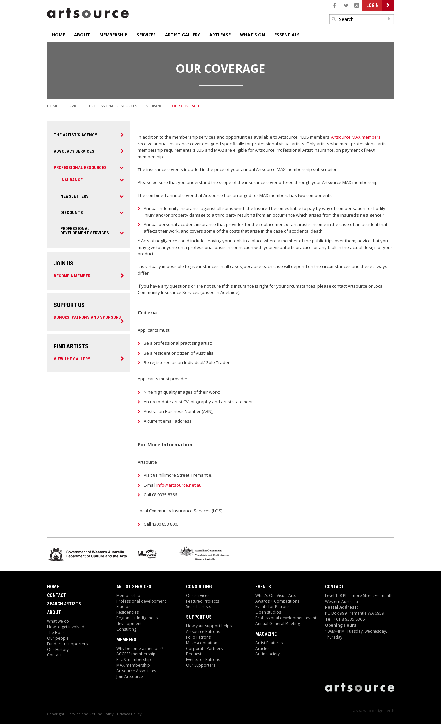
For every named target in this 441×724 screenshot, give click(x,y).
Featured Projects (202, 601)
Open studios (268, 612)
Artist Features (269, 643)
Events (263, 586)
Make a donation (201, 643)
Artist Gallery (182, 35)
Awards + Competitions (277, 601)
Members (126, 639)
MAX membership (133, 665)
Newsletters (74, 196)
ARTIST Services (133, 586)
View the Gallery (72, 358)
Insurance (154, 105)
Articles (262, 648)
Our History (58, 649)
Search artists (198, 606)
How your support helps (209, 626)
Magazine (266, 634)
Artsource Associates (136, 671)
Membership (113, 35)
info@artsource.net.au (179, 485)
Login (372, 5)
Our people (58, 638)
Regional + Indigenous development (137, 620)
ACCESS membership (135, 654)
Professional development (141, 601)
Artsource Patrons (203, 631)
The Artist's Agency (75, 134)
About (82, 35)
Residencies (127, 612)
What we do (58, 621)
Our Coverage (186, 105)
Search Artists (64, 603)
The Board (57, 632)
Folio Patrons (198, 637)
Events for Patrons (203, 659)
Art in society (267, 654)
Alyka (357, 710)
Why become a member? (139, 648)
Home (58, 35)
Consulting (126, 629)
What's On (252, 35)
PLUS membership (133, 659)
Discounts (71, 212)
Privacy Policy (129, 713)
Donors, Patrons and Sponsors (87, 317)
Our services (197, 595)
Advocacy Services (74, 151)
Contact (56, 595)
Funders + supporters (67, 644)
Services (146, 35)
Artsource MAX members (356, 137)
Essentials (287, 35)
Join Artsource (129, 676)
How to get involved (65, 627)
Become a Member (72, 275)
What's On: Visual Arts (275, 595)
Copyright (55, 713)
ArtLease (220, 35)
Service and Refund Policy (90, 713)
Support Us (199, 617)
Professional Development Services (84, 230)
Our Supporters (200, 665)
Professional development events (286, 618)
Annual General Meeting (277, 623)
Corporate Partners (204, 648)
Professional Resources (113, 105)
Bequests (194, 654)
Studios (123, 606)
